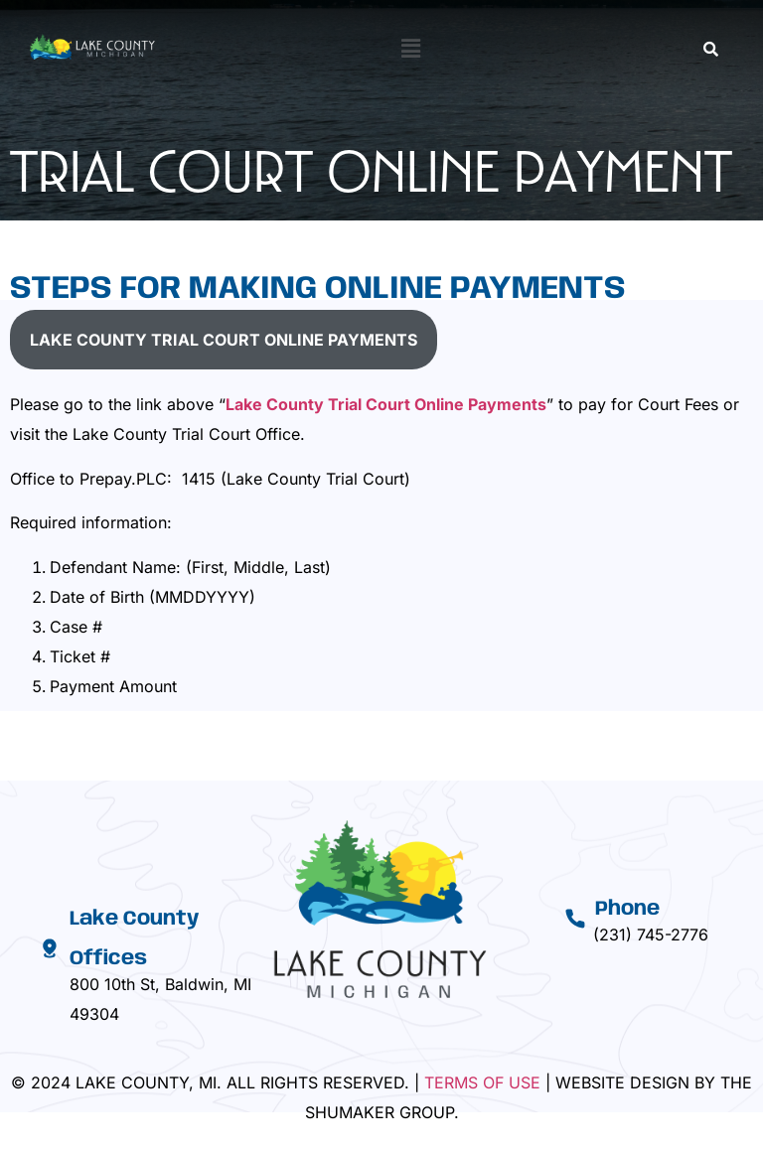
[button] (410, 48)
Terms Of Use (482, 1082)
